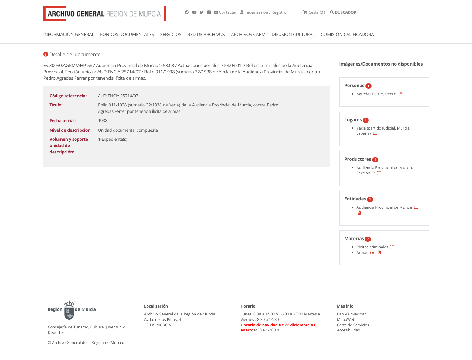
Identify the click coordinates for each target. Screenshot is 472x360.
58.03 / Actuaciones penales (191, 65)
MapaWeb (346, 319)
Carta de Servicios (353, 325)
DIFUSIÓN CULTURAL (293, 35)
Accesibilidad (348, 330)
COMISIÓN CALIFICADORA (347, 35)
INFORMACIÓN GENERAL (68, 35)
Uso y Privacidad (352, 314)
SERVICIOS (171, 35)
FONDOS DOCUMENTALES (127, 35)
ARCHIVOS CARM (248, 35)
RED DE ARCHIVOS (206, 35)
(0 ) (314, 12)
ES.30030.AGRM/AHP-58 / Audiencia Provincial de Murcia (100, 65)
